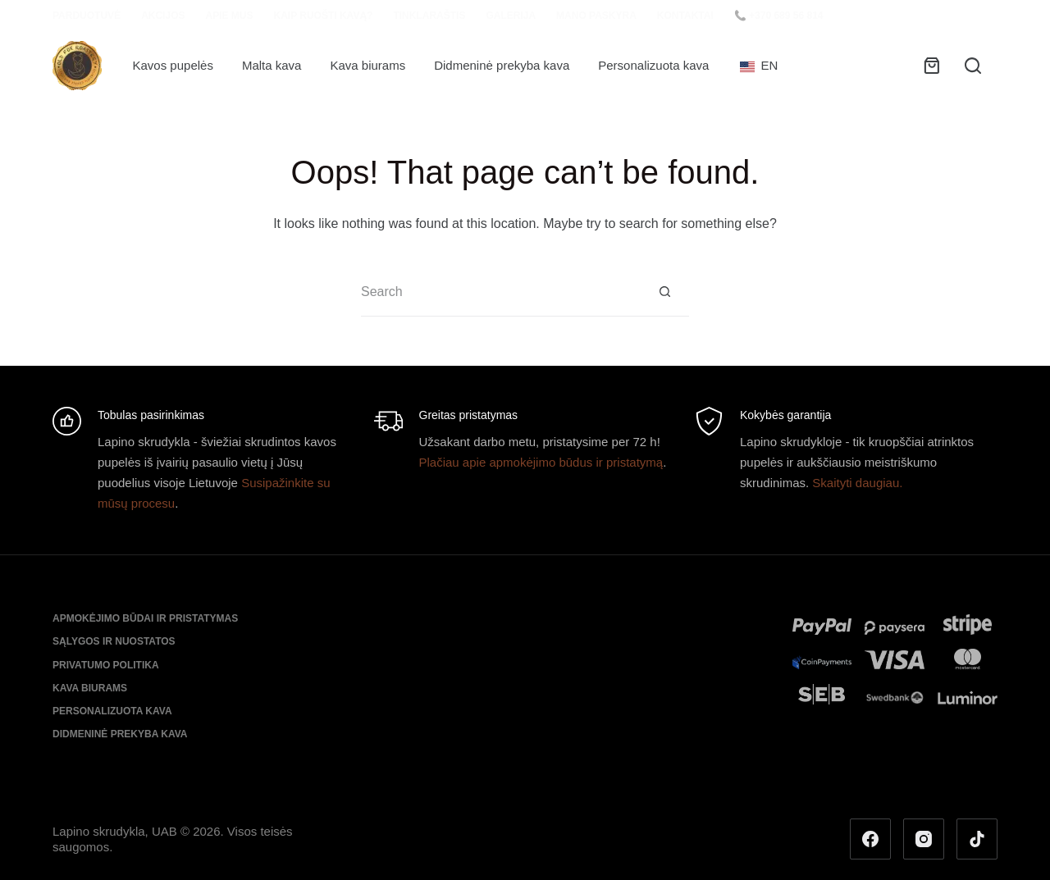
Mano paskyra (596, 15)
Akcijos (163, 15)
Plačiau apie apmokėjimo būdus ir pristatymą (541, 462)
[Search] (973, 65)
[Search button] (664, 292)
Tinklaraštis (429, 15)
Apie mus (229, 15)
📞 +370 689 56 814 (779, 15)
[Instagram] (923, 838)
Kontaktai (685, 15)
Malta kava (272, 65)
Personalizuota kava (653, 65)
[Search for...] (500, 292)
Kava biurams (367, 65)
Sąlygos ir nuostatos (114, 641)
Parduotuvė (86, 15)
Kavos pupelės (173, 65)
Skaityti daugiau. (857, 483)
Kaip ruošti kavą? (322, 15)
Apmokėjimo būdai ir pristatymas (145, 618)
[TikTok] (977, 838)
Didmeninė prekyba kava (501, 65)
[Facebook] (870, 838)
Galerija (511, 15)
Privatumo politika (105, 665)
